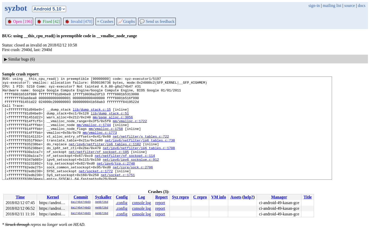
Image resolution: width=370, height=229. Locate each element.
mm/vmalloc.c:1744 (94, 134)
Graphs (126, 21)
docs (361, 5)
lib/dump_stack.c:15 (92, 116)
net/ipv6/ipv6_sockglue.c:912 (131, 176)
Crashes (105, 21)
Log (141, 197)
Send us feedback (157, 21)
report (160, 203)
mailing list (332, 5)
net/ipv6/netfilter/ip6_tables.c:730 (140, 153)
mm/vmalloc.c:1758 (106, 139)
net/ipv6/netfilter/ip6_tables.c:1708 (139, 162)
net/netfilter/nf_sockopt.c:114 (125, 171)
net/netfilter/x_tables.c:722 (141, 148)
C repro (200, 197)
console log (141, 203)
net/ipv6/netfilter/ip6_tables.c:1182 (105, 158)
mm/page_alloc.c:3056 (113, 125)
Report (161, 197)
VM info (218, 197)
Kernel (53, 197)
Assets (235, 197)
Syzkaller (103, 197)
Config (122, 197)
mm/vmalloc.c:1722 (130, 130)
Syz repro (180, 197)
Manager (279, 197)
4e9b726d (101, 202)
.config (121, 203)
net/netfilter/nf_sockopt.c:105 (99, 167)
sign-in (314, 5)
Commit (80, 197)
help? (248, 197)
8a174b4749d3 (81, 202)
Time (20, 197)
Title (307, 197)
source (349, 5)
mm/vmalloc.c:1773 (100, 144)
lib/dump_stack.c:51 (110, 121)
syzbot (16, 8)
